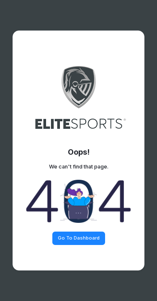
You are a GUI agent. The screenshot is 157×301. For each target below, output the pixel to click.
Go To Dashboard (79, 238)
